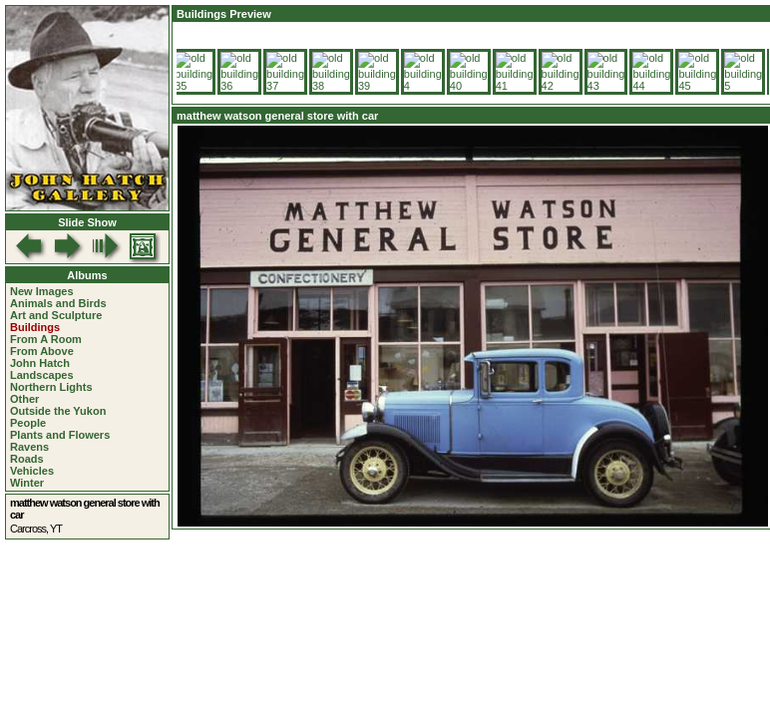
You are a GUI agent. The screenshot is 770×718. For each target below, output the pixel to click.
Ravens (29, 447)
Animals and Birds (58, 303)
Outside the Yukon (58, 411)
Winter (27, 483)
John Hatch (40, 363)
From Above (42, 351)
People (28, 423)
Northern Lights (51, 387)
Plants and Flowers (60, 435)
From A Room (46, 339)
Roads (27, 459)
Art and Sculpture (56, 315)
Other (24, 399)
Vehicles (32, 471)
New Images (42, 291)
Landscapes (42, 375)
